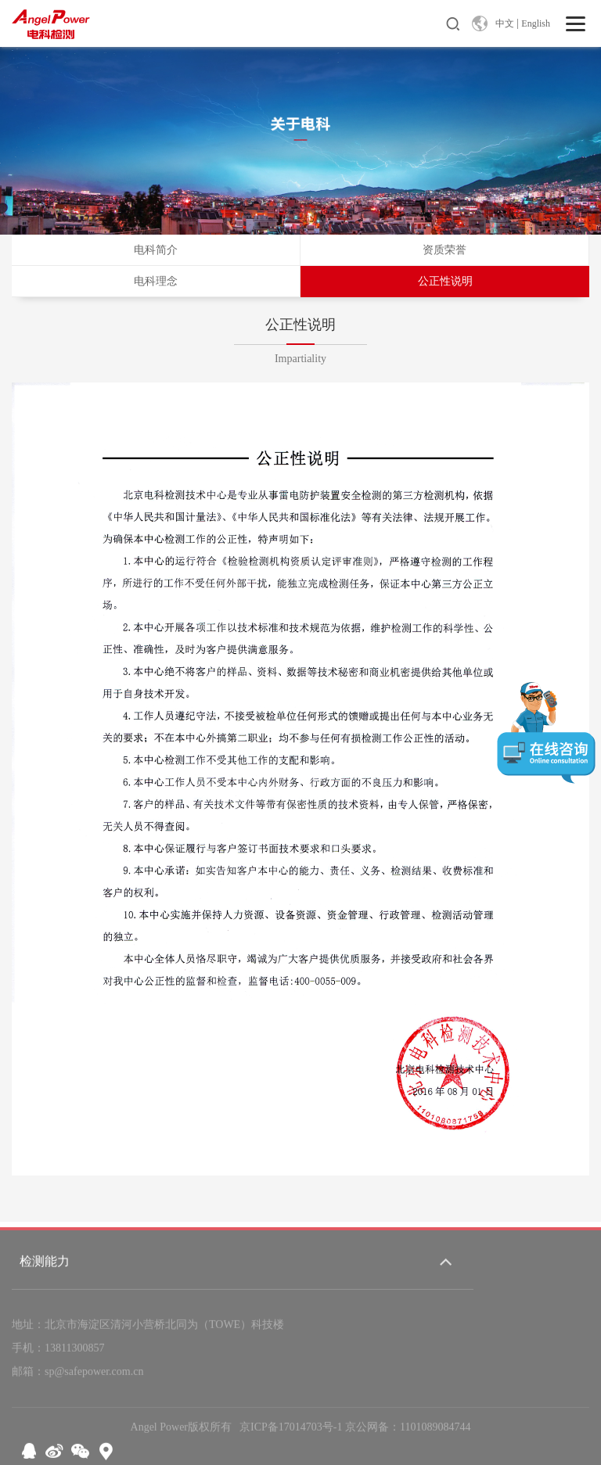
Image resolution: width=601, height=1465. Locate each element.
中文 (504, 23)
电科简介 (156, 250)
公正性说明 (445, 281)
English (535, 23)
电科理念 (156, 281)
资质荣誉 (444, 250)
